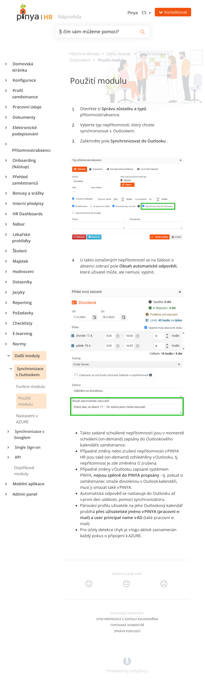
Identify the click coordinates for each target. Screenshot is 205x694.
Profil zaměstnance (25, 94)
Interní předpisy (28, 203)
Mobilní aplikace (28, 484)
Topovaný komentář (127, 625)
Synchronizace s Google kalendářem (127, 619)
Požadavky (22, 313)
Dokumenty (23, 117)
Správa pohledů (127, 631)
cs (145, 12)
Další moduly (27, 355)
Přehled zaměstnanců (25, 180)
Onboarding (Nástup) (24, 163)
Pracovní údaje (26, 107)
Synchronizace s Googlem (29, 434)
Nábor (18, 224)
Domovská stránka (22, 67)
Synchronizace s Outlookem (29, 371)
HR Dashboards (27, 214)
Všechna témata (84, 53)
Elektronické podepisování (25, 131)
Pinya (133, 12)
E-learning (22, 333)
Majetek (20, 261)
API (17, 457)
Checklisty (22, 323)
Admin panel (24, 494)
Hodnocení (23, 271)
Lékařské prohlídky (21, 238)
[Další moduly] (117, 53)
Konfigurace (24, 80)
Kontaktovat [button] (173, 12)
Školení (19, 251)
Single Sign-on (27, 447)
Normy (19, 344)
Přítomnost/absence (29, 150)
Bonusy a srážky (28, 193)
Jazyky (18, 292)
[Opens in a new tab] (127, 660)
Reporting (22, 302)
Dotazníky (22, 282)
